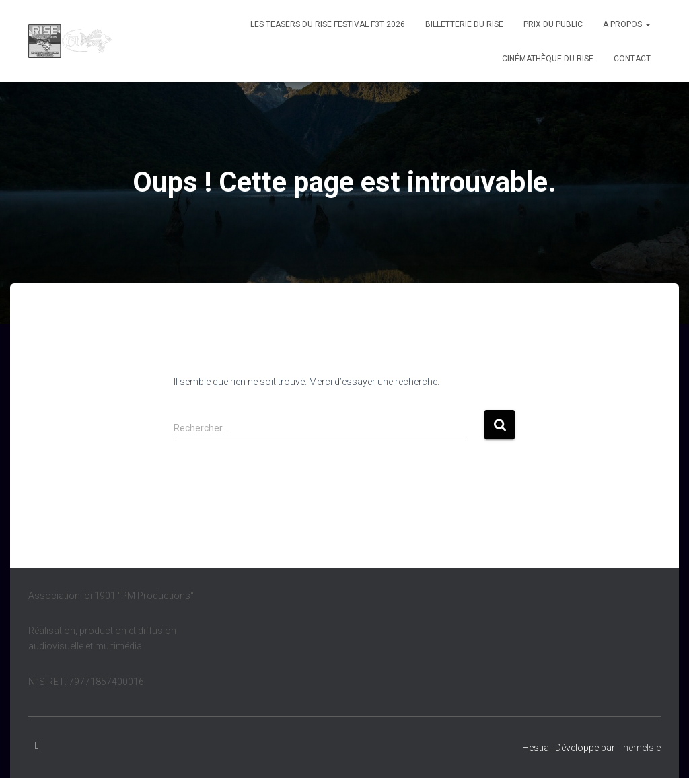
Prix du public (553, 24)
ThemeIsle (639, 747)
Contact (632, 58)
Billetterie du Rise (464, 24)
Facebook (37, 745)
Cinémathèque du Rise (547, 58)
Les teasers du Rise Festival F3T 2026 (327, 24)
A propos (627, 24)
